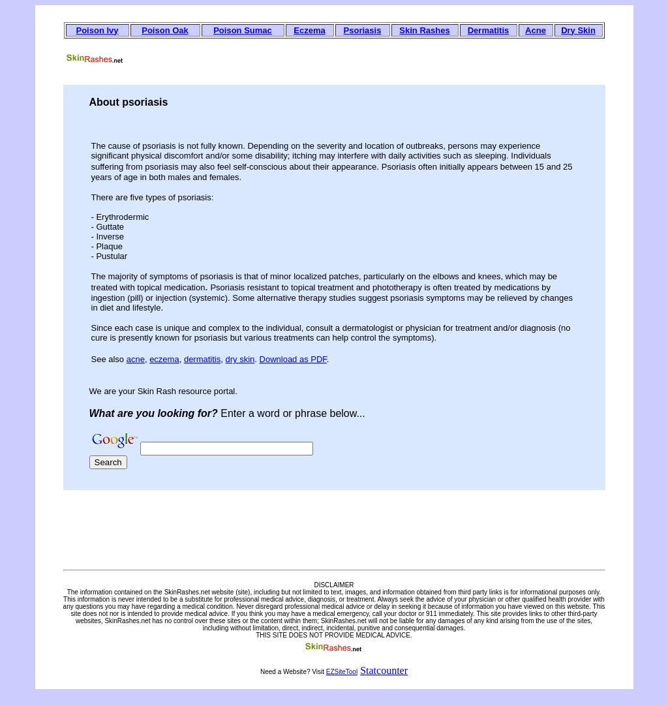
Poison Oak (165, 30)
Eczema (309, 30)
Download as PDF (293, 359)
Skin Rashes (424, 30)
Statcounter (384, 670)
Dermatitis (488, 30)
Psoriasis (363, 30)
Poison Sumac (242, 30)
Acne (535, 30)
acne (136, 359)
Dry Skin (578, 30)
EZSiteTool (341, 671)
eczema (164, 359)
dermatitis (202, 359)
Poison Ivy (97, 30)
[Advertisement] (367, 56)
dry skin (240, 359)
